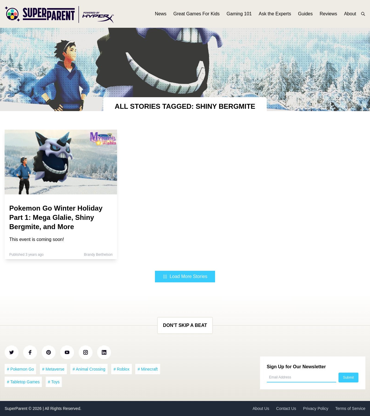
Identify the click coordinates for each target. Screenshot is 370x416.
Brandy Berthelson (98, 255)
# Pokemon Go (20, 369)
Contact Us (286, 408)
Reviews (328, 13)
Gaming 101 (239, 13)
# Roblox (122, 369)
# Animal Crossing (89, 369)
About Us (261, 408)
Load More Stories (185, 276)
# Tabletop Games (23, 382)
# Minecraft (148, 369)
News (160, 13)
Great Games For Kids (196, 13)
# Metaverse (53, 369)
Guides (305, 13)
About (350, 13)
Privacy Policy (315, 408)
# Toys (54, 382)
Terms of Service (350, 408)
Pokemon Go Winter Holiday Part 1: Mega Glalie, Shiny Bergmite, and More (56, 217)
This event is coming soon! (36, 239)
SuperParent (17, 408)
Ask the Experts (275, 13)
